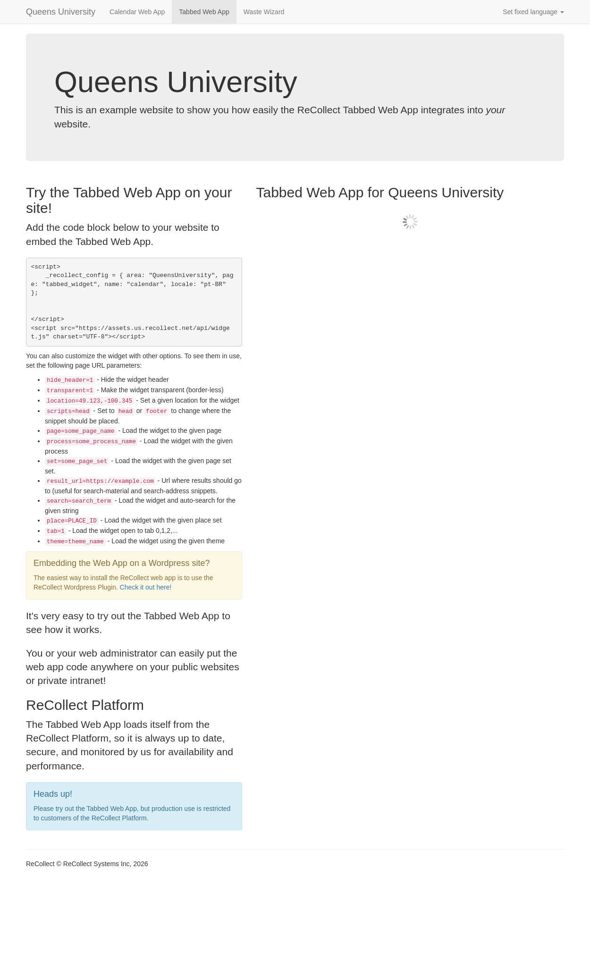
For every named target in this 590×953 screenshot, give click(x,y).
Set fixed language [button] (533, 12)
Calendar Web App (137, 12)
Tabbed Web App (204, 12)
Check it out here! (146, 587)
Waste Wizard (264, 12)
